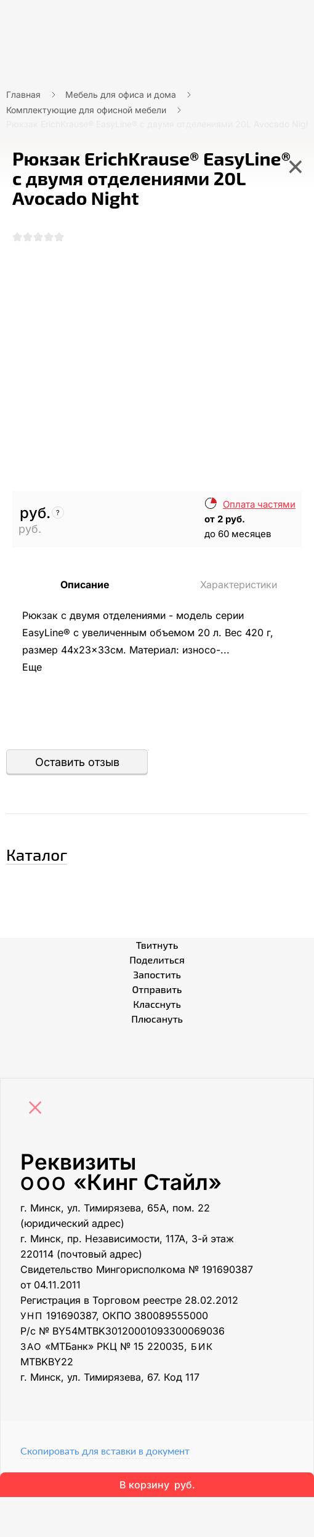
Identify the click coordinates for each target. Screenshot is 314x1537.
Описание (85, 584)
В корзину (157, 1485)
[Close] (38, 1108)
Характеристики (238, 584)
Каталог (36, 854)
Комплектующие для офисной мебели (86, 110)
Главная (23, 94)
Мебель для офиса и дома (120, 94)
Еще (32, 667)
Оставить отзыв (77, 762)
